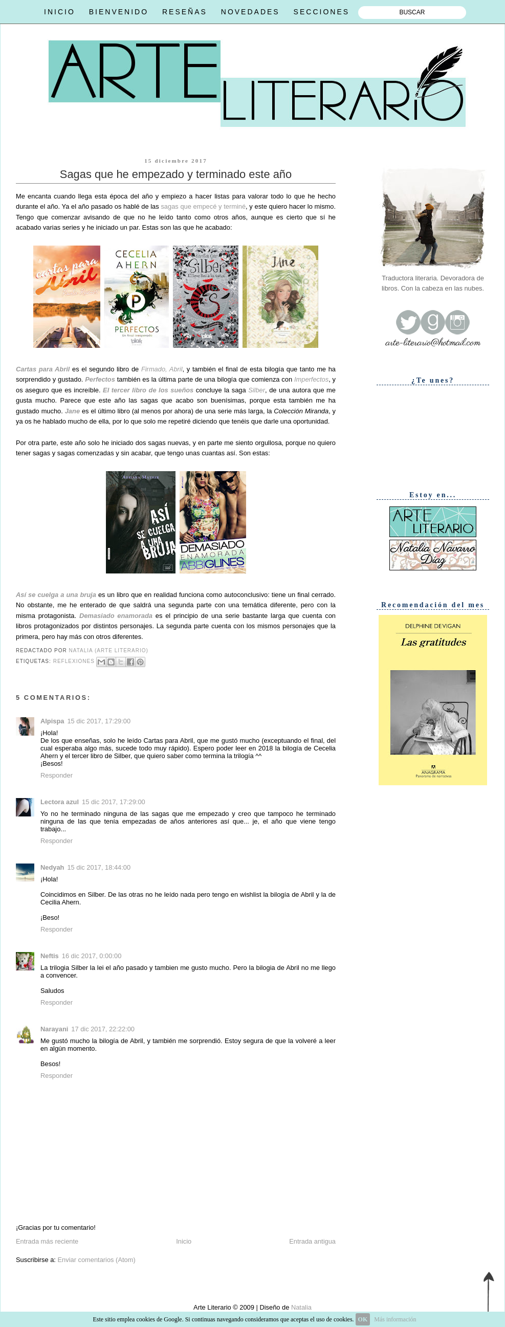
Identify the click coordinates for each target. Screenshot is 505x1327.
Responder (56, 775)
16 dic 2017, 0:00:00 (92, 956)
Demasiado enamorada (115, 616)
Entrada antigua (312, 1241)
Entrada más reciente (47, 1241)
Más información (395, 1319)
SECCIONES (321, 12)
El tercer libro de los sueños (148, 390)
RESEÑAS (184, 12)
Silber (256, 390)
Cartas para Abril (43, 369)
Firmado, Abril (162, 369)
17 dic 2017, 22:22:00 (103, 1029)
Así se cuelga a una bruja (56, 595)
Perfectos (100, 379)
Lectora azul (59, 802)
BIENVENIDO (118, 12)
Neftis (49, 956)
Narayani (54, 1029)
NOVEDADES (250, 12)
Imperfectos (311, 379)
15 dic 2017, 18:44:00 (98, 867)
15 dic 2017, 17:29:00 (98, 721)
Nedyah (52, 867)
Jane (72, 411)
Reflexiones (74, 661)
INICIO (59, 12)
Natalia (300, 1307)
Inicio (183, 1241)
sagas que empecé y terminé (203, 206)
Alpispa (52, 721)
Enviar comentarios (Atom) (96, 1260)
